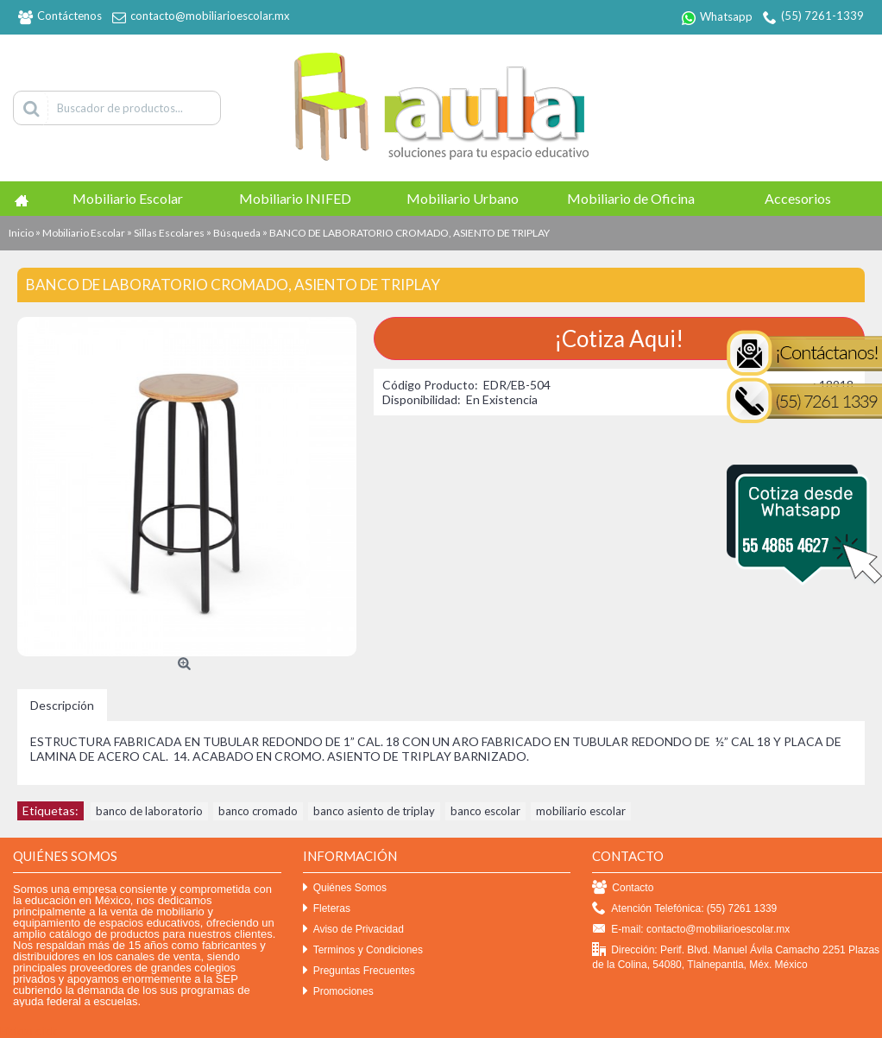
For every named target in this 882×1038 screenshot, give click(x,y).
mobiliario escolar (581, 811)
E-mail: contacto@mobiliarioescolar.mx (691, 929)
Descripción (62, 705)
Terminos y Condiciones (363, 950)
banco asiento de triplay (374, 811)
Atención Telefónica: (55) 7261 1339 (684, 909)
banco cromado (258, 811)
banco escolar (485, 811)
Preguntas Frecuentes (359, 971)
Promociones (338, 991)
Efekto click (28, 1031)
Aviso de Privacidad (353, 929)
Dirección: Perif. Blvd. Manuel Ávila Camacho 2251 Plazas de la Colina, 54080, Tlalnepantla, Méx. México (735, 957)
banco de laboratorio (149, 811)
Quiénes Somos (345, 888)
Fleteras (326, 909)
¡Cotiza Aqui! (619, 338)
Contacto (622, 888)
